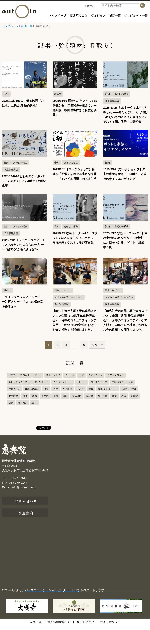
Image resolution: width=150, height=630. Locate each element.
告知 (6, 94)
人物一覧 (35, 626)
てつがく (25, 379)
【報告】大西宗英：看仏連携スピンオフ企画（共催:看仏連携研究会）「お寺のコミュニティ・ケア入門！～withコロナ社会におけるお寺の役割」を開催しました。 (125, 325)
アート (37, 379)
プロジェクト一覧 (135, 15)
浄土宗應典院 (112, 101)
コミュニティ (95, 379)
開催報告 (22, 407)
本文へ (90, 6)
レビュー (81, 386)
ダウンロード (41, 386)
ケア (81, 379)
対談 (133, 393)
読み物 (58, 94)
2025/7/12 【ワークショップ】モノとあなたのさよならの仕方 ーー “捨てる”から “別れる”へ (23, 249)
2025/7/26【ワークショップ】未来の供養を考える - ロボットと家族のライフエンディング (125, 178)
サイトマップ (85, 626)
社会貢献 (102, 400)
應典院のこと (78, 15)
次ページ (97, 349)
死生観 (45, 400)
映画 (34, 400)
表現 (123, 400)
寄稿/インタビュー (107, 393)
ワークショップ (99, 386)
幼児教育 (13, 400)
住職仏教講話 (32, 393)
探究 (25, 400)
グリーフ (69, 379)
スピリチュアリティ (19, 386)
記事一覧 (115, 15)
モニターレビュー (62, 386)
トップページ (57, 15)
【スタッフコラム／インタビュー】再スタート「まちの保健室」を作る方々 (24, 306)
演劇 (65, 400)
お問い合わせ (26, 505)
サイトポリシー (110, 626)
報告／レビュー (62, 295)
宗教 (90, 393)
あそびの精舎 (121, 94)
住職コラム (14, 393)
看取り (89, 400)
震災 (34, 407)
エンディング (53, 379)
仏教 (130, 386)
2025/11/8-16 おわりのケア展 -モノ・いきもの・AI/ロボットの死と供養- (23, 185)
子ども (80, 393)
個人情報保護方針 (59, 626)
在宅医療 (67, 393)
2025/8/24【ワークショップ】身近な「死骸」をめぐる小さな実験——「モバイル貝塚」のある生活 (74, 178)
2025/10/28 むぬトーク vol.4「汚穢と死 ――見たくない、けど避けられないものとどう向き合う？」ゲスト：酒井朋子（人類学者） (125, 117)
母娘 (55, 400)
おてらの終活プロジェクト (68, 302)
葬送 (114, 400)
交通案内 (25, 517)
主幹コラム (118, 386)
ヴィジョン (98, 15)
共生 (55, 393)
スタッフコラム (115, 379)
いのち (12, 379)
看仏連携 (76, 400)
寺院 (124, 393)
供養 (46, 393)
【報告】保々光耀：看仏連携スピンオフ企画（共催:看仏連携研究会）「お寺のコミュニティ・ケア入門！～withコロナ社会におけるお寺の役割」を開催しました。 (74, 325)
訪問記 (134, 400)
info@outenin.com (23, 492)
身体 (11, 407)
